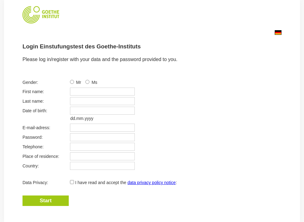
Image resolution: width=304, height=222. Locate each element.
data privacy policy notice (151, 182)
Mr (79, 82)
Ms (94, 82)
